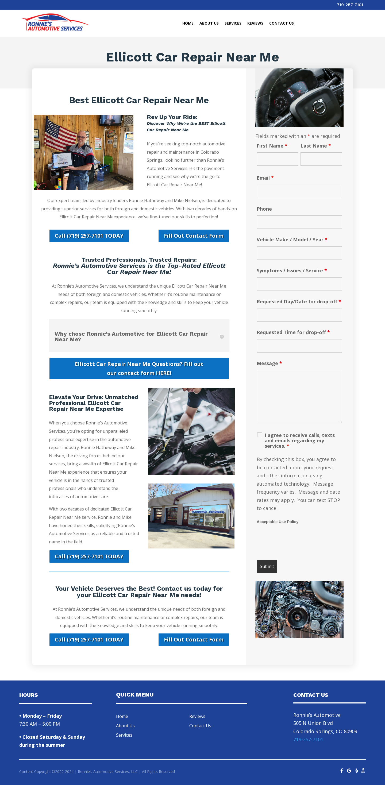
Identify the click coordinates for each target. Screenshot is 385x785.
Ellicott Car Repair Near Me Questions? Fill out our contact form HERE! (139, 368)
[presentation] (297, 542)
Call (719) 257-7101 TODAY (89, 235)
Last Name (316, 145)
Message (269, 363)
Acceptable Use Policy (277, 522)
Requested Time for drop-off (293, 332)
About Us (209, 23)
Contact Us (281, 23)
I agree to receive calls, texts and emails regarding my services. (300, 440)
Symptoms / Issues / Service (292, 270)
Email (265, 178)
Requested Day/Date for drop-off (299, 301)
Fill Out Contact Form (194, 235)
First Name (272, 145)
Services (233, 23)
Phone (264, 209)
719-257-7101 (350, 4)
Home (188, 23)
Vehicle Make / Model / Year (292, 239)
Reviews (255, 23)
